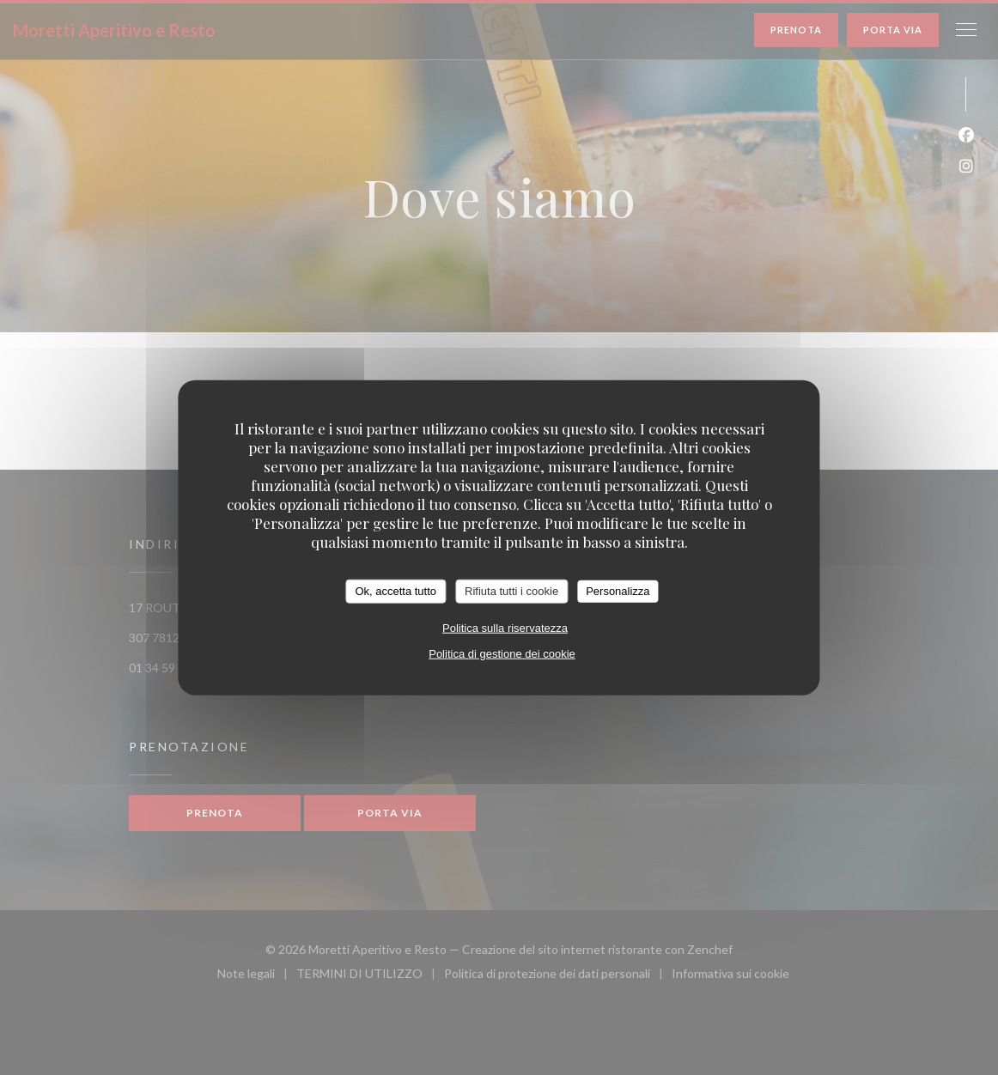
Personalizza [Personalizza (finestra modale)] (617, 591)
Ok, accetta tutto (395, 591)
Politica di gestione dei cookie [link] (502, 653)
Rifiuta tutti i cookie (511, 591)
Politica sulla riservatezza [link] (505, 627)
